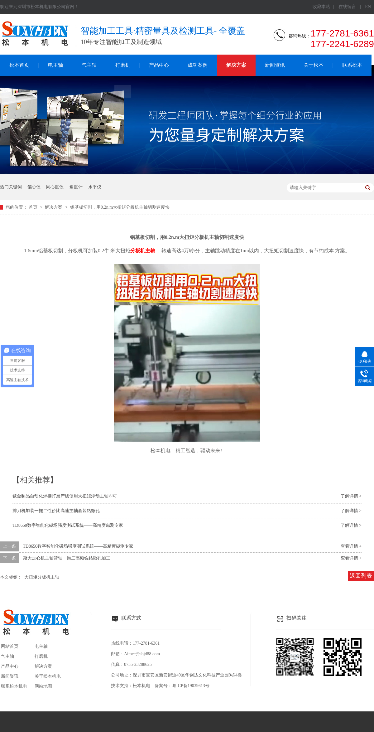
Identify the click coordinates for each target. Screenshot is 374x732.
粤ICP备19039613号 (190, 685)
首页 (34, 207)
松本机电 (141, 685)
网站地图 (43, 686)
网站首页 (9, 646)
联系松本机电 (14, 686)
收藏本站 (321, 6)
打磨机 (122, 65)
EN (368, 6)
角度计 (76, 187)
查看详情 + (351, 546)
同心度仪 (55, 187)
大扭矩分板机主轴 (41, 577)
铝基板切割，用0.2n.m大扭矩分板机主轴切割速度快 (120, 207)
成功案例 (198, 65)
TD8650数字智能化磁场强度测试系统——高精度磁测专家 (67, 525)
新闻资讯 (275, 65)
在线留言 (347, 6)
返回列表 (361, 576)
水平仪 (94, 187)
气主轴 (89, 65)
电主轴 (55, 65)
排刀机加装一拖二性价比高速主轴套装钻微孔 (56, 510)
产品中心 (159, 65)
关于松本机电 (48, 676)
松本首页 (19, 65)
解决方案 (236, 65)
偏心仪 (34, 187)
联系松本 (352, 65)
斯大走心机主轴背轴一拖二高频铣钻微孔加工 (66, 558)
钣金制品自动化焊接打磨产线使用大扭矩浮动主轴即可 (64, 496)
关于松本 (314, 65)
